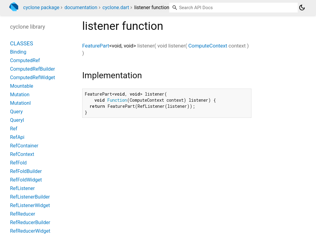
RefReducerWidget (30, 231)
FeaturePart (95, 46)
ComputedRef (25, 60)
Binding (18, 52)
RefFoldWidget (26, 180)
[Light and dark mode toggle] (302, 7)
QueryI (17, 120)
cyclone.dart (116, 7)
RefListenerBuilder (30, 197)
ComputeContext (207, 46)
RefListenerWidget (30, 205)
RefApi (17, 137)
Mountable (21, 86)
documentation (81, 7)
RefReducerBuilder (30, 222)
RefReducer (22, 214)
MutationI (20, 103)
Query (16, 111)
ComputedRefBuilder (32, 69)
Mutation (20, 94)
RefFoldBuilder (26, 171)
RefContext (22, 154)
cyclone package (41, 7)
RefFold (18, 163)
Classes (21, 43)
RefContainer (24, 146)
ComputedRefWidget (32, 77)
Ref (13, 129)
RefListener (22, 188)
